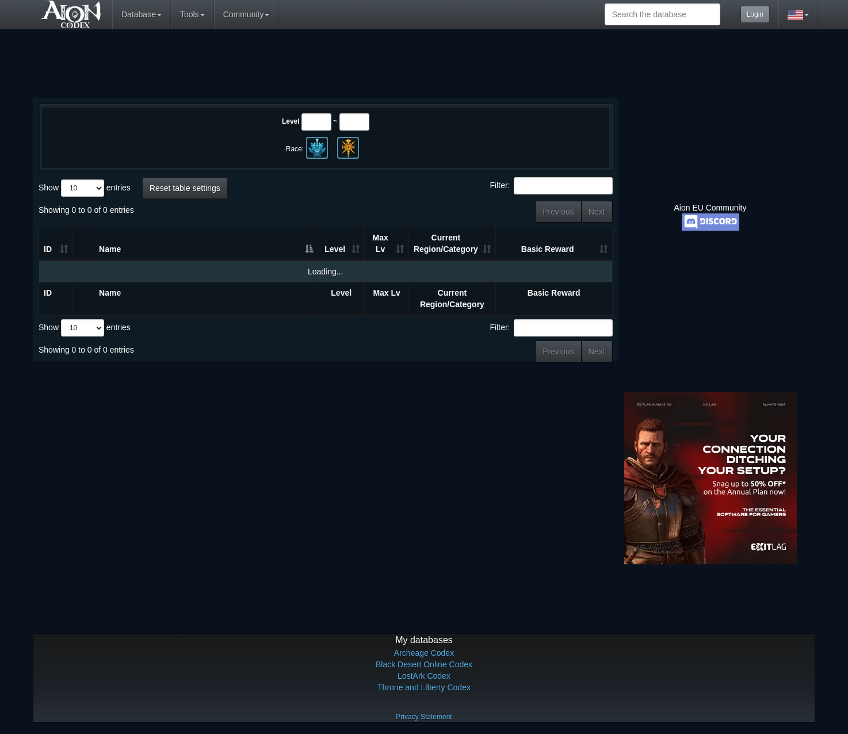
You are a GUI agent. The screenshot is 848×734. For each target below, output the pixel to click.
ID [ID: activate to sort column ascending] (48, 249)
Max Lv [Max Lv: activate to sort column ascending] (380, 243)
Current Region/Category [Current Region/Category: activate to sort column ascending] (446, 243)
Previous (558, 211)
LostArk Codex (424, 676)
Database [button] (141, 14)
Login (755, 14)
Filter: (551, 185)
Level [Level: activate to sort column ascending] (334, 249)
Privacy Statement (424, 717)
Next (597, 211)
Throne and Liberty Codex (424, 687)
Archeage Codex (424, 652)
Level (291, 121)
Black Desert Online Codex (424, 664)
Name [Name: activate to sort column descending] (110, 249)
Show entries (85, 188)
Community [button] (246, 14)
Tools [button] (192, 14)
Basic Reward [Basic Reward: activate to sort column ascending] (547, 249)
